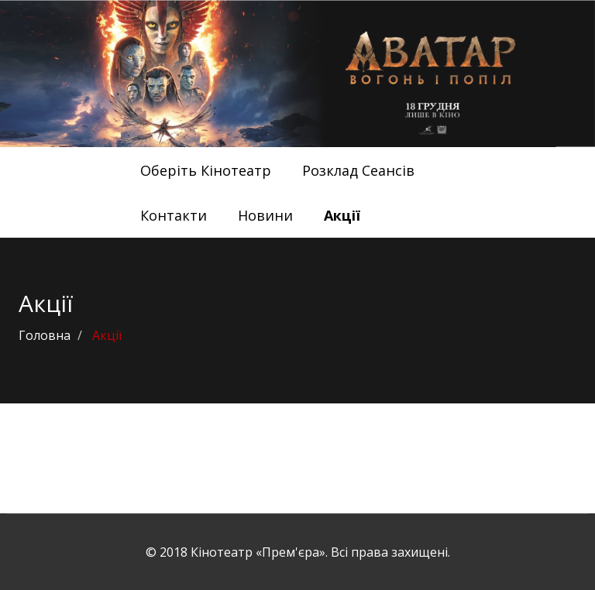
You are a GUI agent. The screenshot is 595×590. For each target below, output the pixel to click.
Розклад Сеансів (358, 170)
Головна (45, 335)
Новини (265, 215)
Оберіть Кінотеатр (205, 170)
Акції (342, 215)
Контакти (173, 215)
